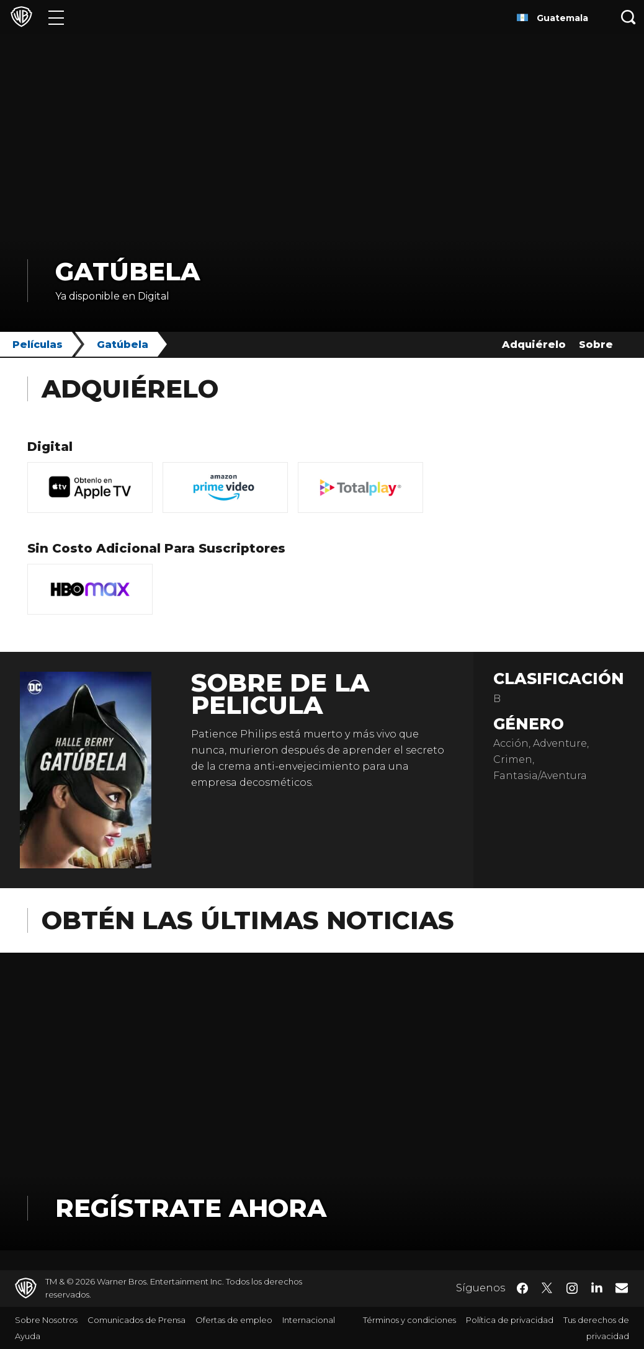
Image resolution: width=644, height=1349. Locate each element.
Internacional (308, 1320)
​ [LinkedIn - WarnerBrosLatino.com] (596, 1287)
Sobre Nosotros (46, 1320)
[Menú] (56, 17)
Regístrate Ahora (190, 1208)
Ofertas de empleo (233, 1320)
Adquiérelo (534, 344)
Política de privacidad (509, 1320)
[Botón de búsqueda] (628, 17)
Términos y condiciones (409, 1320)
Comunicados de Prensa (136, 1320)
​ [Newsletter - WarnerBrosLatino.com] (621, 1287)
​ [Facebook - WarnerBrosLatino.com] (522, 1288)
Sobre (596, 344)
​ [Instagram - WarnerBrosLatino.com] (572, 1288)
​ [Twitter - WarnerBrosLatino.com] (547, 1288)
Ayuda (27, 1336)
